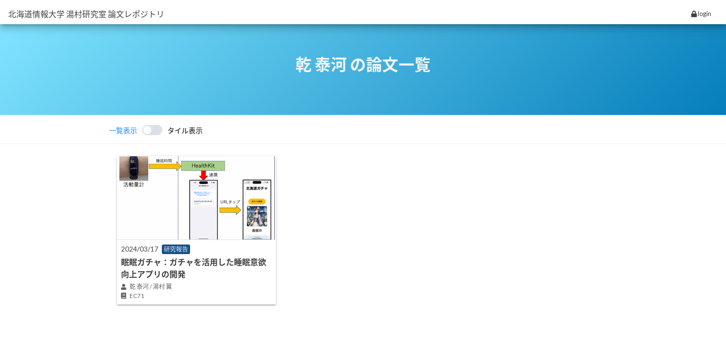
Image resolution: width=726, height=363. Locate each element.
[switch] (156, 130)
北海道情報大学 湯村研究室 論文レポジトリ (86, 14)
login (701, 14)
